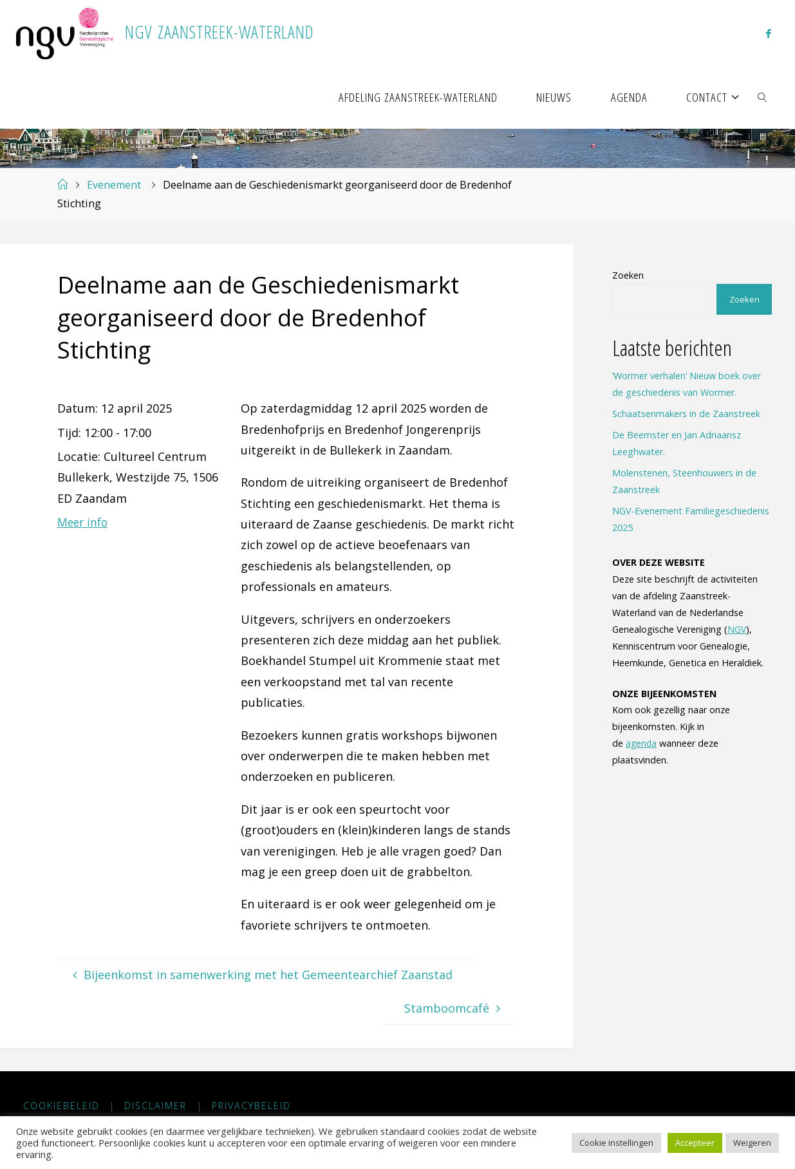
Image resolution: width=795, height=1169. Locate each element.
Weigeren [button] (752, 1142)
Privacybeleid (252, 1106)
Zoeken (628, 275)
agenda (642, 743)
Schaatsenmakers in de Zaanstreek (686, 413)
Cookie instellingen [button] (616, 1142)
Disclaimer (156, 1106)
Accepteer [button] (695, 1142)
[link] (763, 96)
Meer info (84, 522)
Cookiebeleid (61, 1106)
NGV (737, 629)
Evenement (114, 185)
